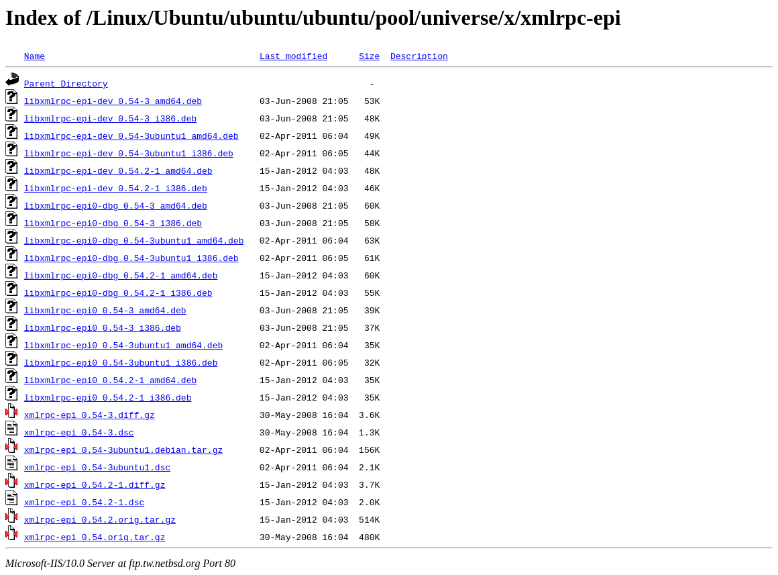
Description (419, 56)
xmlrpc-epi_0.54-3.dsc (79, 432)
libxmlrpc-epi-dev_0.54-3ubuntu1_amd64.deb (131, 135)
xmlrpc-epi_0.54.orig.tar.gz (95, 537)
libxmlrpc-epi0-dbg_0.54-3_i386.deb (113, 223)
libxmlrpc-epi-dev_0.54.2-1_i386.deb (115, 188)
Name (34, 56)
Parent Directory (66, 83)
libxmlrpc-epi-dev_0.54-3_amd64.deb (113, 101)
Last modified (293, 56)
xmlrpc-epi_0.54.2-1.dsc (84, 502)
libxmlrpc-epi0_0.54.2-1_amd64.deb (110, 380)
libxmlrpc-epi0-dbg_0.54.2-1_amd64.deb (121, 275)
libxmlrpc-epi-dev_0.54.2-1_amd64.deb (118, 170)
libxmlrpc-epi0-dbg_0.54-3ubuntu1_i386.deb (131, 258)
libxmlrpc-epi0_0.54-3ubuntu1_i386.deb (121, 362)
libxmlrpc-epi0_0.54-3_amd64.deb (105, 310)
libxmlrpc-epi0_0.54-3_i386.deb (102, 327)
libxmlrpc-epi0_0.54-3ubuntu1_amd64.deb (123, 345)
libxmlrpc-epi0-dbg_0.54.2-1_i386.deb (118, 292)
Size (369, 56)
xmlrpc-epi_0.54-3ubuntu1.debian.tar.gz (123, 449)
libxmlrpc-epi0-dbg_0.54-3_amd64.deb (115, 205)
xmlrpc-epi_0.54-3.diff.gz (89, 415)
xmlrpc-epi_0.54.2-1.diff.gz (95, 484)
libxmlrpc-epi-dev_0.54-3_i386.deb (110, 118)
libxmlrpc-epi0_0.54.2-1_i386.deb (108, 397)
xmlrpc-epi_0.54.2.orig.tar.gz (100, 519)
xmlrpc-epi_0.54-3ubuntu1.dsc (97, 467)
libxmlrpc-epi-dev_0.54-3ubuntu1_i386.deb (128, 153)
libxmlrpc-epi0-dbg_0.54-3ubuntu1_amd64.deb (134, 240)
